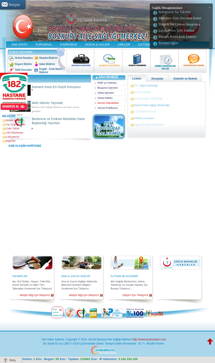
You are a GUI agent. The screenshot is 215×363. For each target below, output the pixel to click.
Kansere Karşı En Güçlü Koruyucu (56, 87)
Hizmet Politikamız (107, 108)
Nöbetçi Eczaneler (144, 118)
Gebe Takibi (12, 128)
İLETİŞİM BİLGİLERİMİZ (124, 276)
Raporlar (11, 140)
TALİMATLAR (19, 276)
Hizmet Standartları (108, 102)
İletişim (14, 5)
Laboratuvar (12, 136)
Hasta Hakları (105, 97)
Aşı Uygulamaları (16, 124)
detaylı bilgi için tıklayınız (35, 295)
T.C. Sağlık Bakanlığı (146, 85)
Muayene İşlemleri (107, 87)
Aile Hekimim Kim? (145, 111)
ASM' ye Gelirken (107, 82)
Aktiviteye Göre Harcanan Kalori (180, 18)
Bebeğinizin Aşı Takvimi (175, 12)
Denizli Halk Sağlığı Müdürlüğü (152, 105)
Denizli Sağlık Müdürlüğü (148, 98)
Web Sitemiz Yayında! (47, 103)
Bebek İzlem (13, 120)
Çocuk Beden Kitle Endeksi (176, 30)
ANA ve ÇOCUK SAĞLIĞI (76, 276)
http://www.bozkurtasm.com (149, 339)
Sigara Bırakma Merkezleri (149, 124)
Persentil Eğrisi (168, 43)
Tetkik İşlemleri (105, 92)
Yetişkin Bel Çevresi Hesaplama (179, 24)
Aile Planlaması (14, 132)
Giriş (12, 360)
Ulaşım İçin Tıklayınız (135, 295)
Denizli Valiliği (142, 92)
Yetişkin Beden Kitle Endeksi (177, 36)
